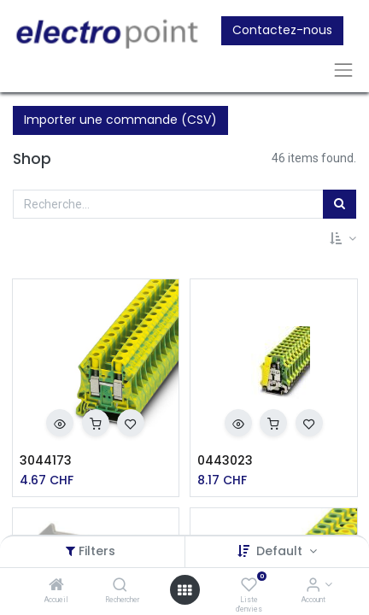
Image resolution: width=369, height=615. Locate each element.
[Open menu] (184, 590)
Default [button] (281, 550)
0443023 (225, 461)
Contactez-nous (282, 29)
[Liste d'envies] (249, 586)
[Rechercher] (120, 586)
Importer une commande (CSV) (120, 119)
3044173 (46, 461)
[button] (343, 239)
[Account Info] (313, 586)
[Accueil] (56, 586)
